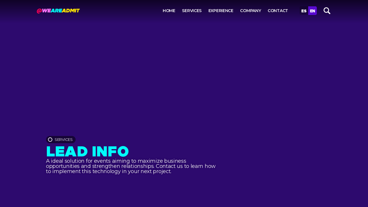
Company (250, 10)
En (312, 11)
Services (192, 10)
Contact (278, 10)
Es (303, 11)
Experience (220, 10)
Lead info (87, 149)
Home (169, 10)
